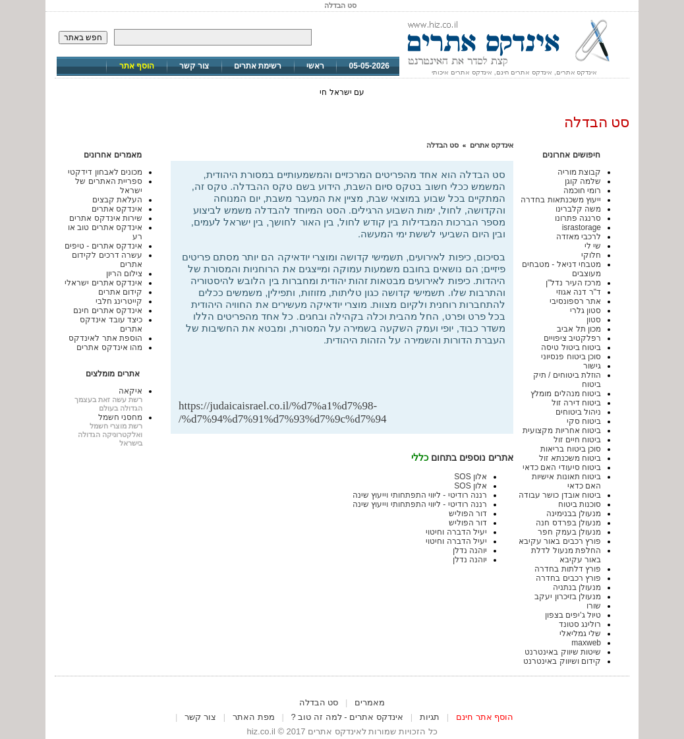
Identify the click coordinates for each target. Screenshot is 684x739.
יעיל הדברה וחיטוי (456, 532)
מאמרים (370, 702)
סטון (593, 319)
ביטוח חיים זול (577, 439)
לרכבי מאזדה (578, 236)
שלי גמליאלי (580, 633)
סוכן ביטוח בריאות (570, 449)
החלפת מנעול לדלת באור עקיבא (566, 555)
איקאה (130, 391)
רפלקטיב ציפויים (572, 338)
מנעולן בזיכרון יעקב (567, 596)
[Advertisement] (351, 378)
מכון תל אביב (579, 329)
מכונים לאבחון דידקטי (105, 172)
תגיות (430, 717)
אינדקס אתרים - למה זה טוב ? (347, 717)
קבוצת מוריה (579, 172)
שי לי (592, 246)
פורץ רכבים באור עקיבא (560, 541)
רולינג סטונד (580, 624)
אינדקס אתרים (491, 145)
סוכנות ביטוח (579, 504)
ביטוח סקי (584, 421)
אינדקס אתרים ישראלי (103, 282)
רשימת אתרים (257, 66)
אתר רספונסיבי (575, 301)
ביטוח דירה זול (576, 402)
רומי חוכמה (582, 190)
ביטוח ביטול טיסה (571, 347)
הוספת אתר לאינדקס (105, 338)
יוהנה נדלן (470, 550)
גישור (592, 365)
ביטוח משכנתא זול (570, 458)
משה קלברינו (578, 209)
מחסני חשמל (120, 417)
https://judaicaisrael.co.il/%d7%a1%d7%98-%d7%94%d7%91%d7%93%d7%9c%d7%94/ (282, 412)
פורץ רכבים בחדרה (568, 578)
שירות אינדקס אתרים (105, 218)
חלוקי (591, 255)
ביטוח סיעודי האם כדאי (562, 467)
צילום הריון (124, 273)
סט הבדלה (442, 145)
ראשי (315, 66)
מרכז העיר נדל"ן (573, 282)
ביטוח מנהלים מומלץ (565, 393)
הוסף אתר (136, 66)
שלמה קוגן (583, 181)
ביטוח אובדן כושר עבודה (560, 495)
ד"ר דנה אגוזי (578, 292)
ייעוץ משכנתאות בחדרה (561, 199)
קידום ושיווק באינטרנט (562, 661)
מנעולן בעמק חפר (569, 532)
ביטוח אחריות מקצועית (562, 430)
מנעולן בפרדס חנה (568, 522)
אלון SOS (470, 476)
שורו (593, 605)
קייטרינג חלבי (119, 301)
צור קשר (194, 66)
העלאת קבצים (117, 199)
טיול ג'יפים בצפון (573, 615)
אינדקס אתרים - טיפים (103, 246)
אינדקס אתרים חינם (107, 310)
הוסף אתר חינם (484, 717)
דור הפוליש (468, 513)
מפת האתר (254, 717)
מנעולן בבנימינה (573, 513)
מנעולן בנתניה (577, 587)
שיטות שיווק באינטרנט (563, 652)
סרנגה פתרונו (578, 218)
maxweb (586, 642)
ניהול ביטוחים (578, 412)
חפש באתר (83, 37)
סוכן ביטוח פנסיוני (571, 356)
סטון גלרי (585, 310)
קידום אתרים (120, 292)
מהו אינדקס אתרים (109, 347)
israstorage (581, 227)
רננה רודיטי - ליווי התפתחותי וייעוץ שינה (420, 495)
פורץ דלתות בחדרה (567, 569)
